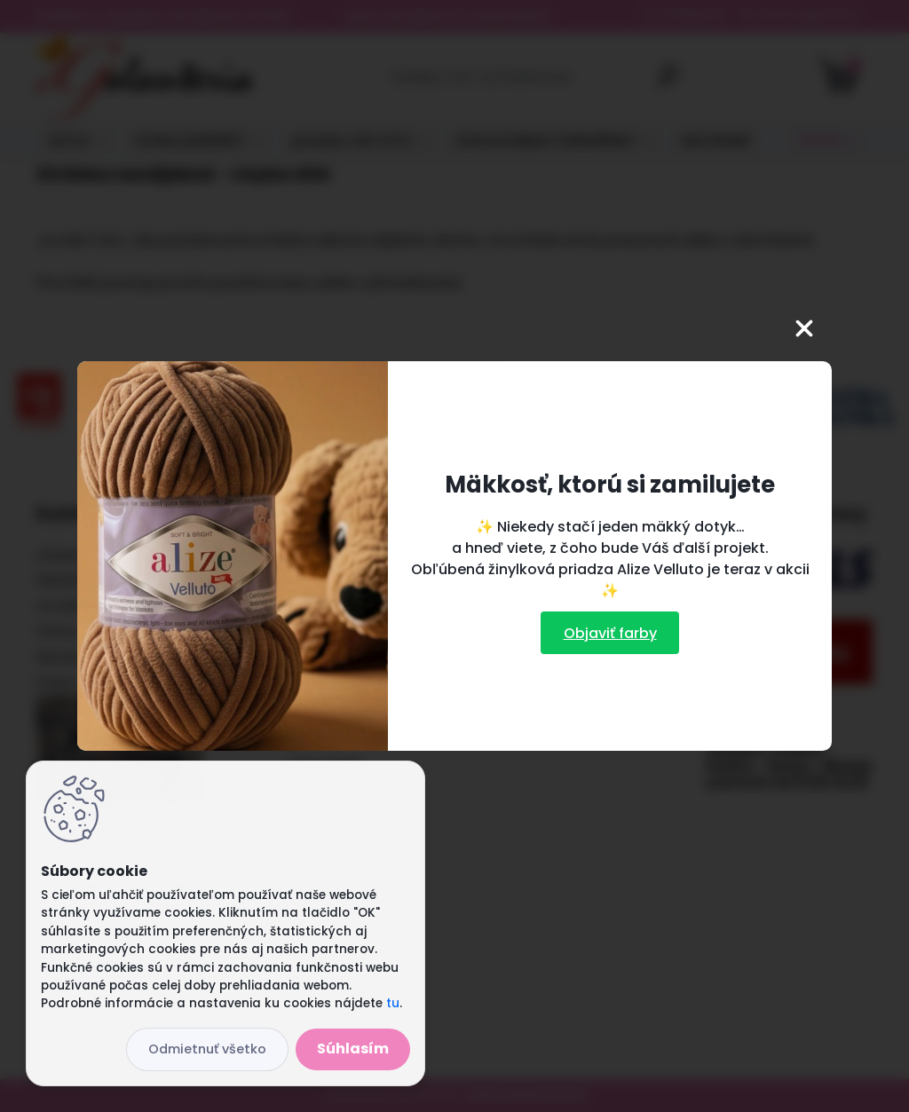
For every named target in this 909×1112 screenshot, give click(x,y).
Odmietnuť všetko (207, 1049)
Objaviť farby (610, 633)
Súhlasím (353, 1048)
